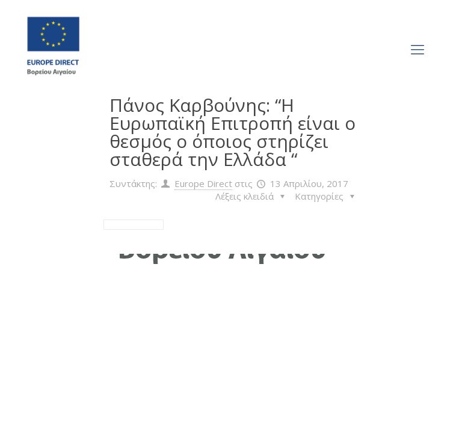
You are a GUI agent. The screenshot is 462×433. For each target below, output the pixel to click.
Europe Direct (203, 183)
